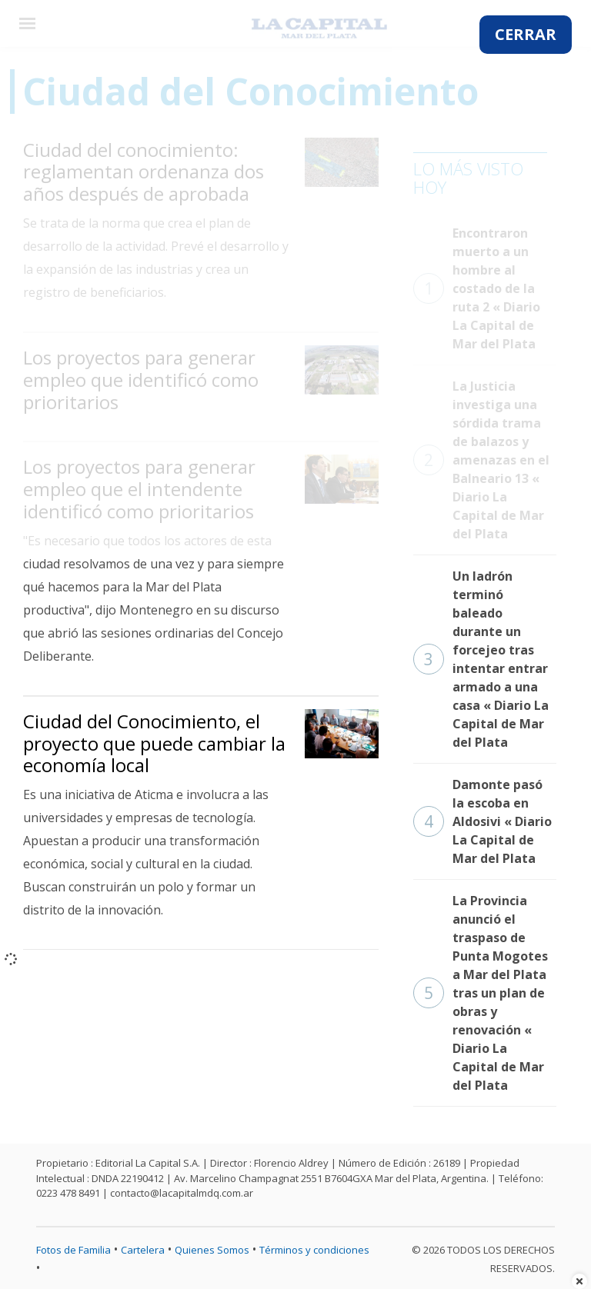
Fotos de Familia (73, 1250)
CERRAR (525, 34)
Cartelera (143, 1250)
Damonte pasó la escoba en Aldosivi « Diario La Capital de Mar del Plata (482, 821)
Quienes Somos (212, 1250)
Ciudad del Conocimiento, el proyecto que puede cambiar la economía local (154, 743)
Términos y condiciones (314, 1250)
